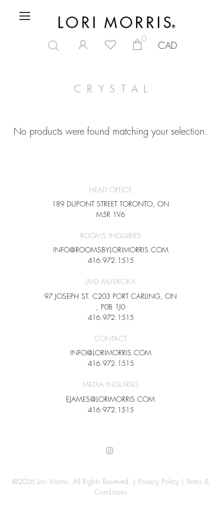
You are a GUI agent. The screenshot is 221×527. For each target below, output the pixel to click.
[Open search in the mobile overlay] (48, 46)
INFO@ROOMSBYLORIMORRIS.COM (111, 250)
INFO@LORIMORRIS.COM (110, 352)
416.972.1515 (111, 260)
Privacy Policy (158, 481)
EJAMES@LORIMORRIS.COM (110, 399)
